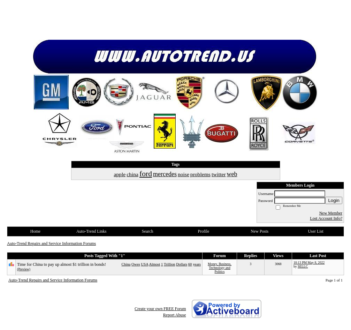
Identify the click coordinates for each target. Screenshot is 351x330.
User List (315, 231)
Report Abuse (174, 315)
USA (144, 264)
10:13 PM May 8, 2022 (309, 262)
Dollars (181, 264)
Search (147, 231)
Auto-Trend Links (91, 231)
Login (333, 200)
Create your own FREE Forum (160, 308)
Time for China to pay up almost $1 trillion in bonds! (61, 264)
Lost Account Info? (326, 218)
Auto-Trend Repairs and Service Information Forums (51, 243)
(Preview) (23, 269)
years (197, 264)
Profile (203, 231)
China (126, 264)
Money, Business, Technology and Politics (219, 267)
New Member (330, 213)
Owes (135, 264)
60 (190, 264)
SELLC (303, 266)
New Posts (259, 231)
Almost (154, 264)
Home (35, 231)
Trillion (169, 264)
